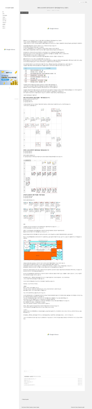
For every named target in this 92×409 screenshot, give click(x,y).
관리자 (4, 28)
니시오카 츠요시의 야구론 (29, 384)
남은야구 (31, 376)
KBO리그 (4, 19)
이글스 (4, 17)
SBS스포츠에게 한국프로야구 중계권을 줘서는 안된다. (53, 7)
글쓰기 (4, 26)
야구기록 (4, 20)
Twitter (28, 407)
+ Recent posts (25, 399)
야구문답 (25, 383)
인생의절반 (5, 15)
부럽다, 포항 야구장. (28, 381)
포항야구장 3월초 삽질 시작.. (29, 378)
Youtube (34, 407)
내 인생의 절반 (9, 7)
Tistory (76, 407)
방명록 (4, 24)
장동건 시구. (26, 380)
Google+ (37, 407)
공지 (3, 13)
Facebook (31, 407)
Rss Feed (23, 407)
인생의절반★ (26, 376)
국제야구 (4, 22)
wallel (83, 407)
